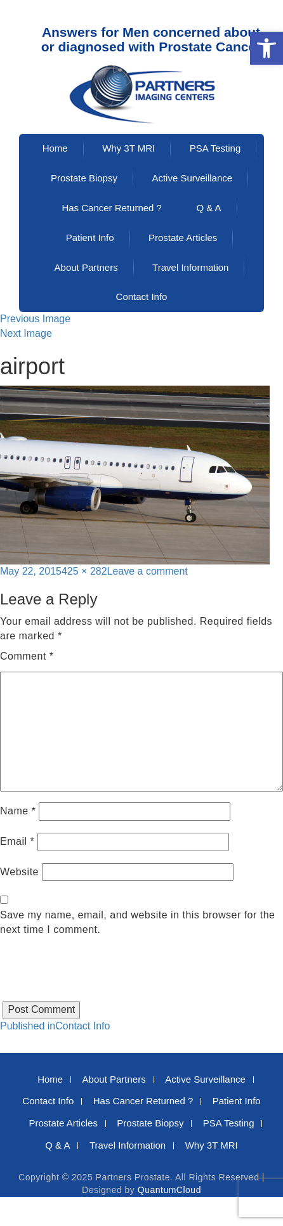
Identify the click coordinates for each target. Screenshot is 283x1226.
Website (19, 871)
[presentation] (96, 976)
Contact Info (142, 296)
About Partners (86, 267)
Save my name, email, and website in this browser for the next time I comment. (137, 922)
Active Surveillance (192, 178)
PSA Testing (215, 148)
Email (17, 841)
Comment (27, 656)
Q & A (208, 207)
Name (18, 810)
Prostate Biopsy (84, 178)
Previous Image (35, 318)
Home (55, 148)
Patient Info (90, 237)
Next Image (26, 333)
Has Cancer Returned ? (112, 207)
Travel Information (190, 267)
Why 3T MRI (128, 148)
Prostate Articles (182, 237)
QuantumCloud (169, 1190)
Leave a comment (147, 571)
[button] (266, 48)
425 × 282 (84, 571)
